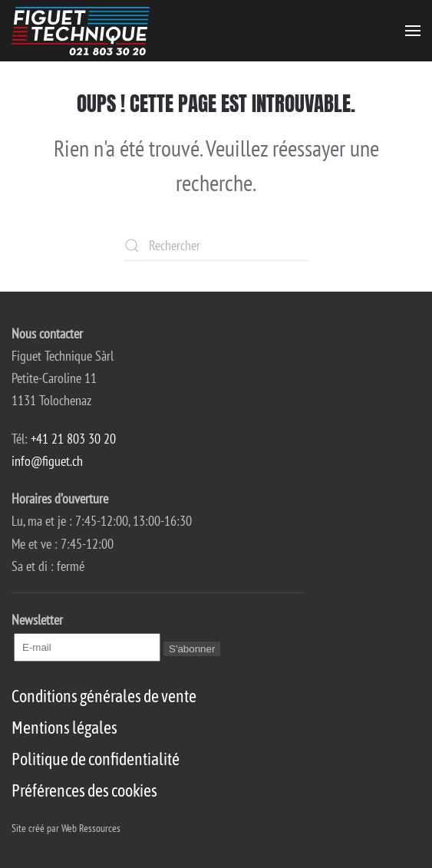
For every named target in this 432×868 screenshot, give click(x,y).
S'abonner (192, 649)
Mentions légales (64, 728)
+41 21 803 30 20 (73, 438)
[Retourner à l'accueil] (81, 30)
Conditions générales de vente (104, 696)
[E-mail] (87, 647)
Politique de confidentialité (96, 759)
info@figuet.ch (47, 461)
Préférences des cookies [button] (84, 790)
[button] (412, 30)
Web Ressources (90, 828)
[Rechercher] (216, 245)
